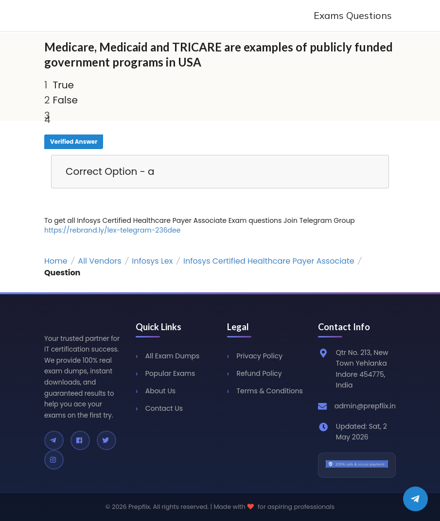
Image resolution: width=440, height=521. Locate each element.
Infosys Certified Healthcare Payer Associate (268, 261)
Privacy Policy (260, 356)
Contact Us (164, 408)
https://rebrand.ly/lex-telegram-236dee (112, 230)
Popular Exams (170, 373)
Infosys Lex (152, 261)
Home (56, 261)
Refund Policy (259, 373)
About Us (160, 391)
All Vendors (99, 261)
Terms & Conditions (270, 391)
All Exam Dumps (172, 356)
